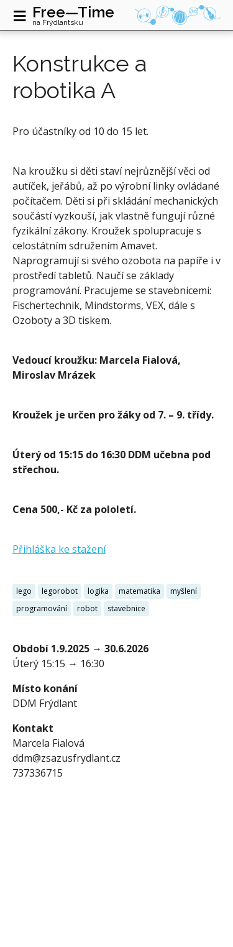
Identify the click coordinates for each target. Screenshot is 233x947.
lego (24, 591)
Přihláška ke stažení (59, 549)
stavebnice (126, 608)
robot (87, 608)
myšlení (183, 591)
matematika (139, 591)
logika (98, 591)
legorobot (60, 591)
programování (41, 608)
